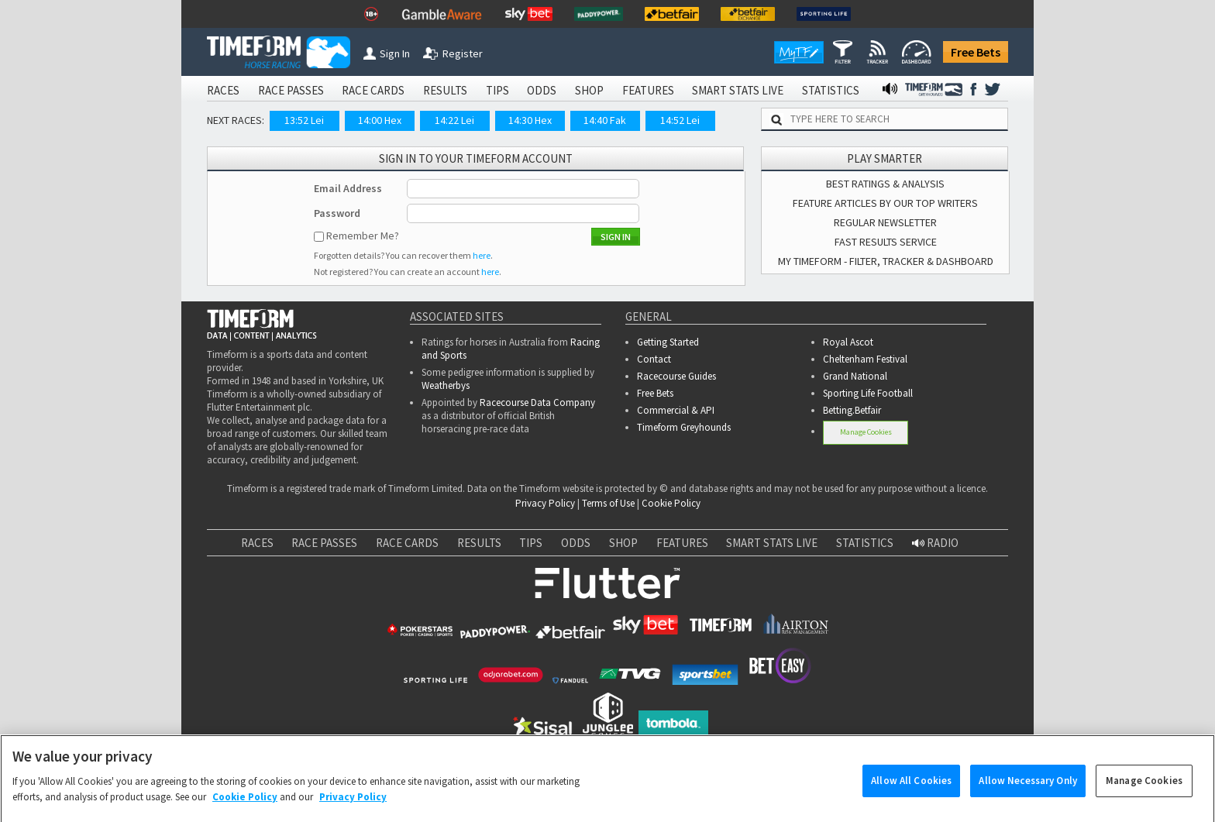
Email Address (348, 188)
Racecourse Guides (676, 376)
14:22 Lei (454, 120)
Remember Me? (362, 235)
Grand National (855, 376)
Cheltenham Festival (865, 359)
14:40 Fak (604, 120)
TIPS (497, 90)
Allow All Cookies (911, 791)
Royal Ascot (848, 342)
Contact (654, 359)
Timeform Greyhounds (684, 427)
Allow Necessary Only (1028, 791)
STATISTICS (830, 90)
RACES (223, 90)
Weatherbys (446, 385)
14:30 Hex (530, 120)
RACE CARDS (373, 90)
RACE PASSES (291, 90)
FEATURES (648, 90)
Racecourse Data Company (537, 402)
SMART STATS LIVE (737, 90)
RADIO (935, 542)
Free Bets (975, 52)
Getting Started (668, 342)
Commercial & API (675, 410)
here (481, 255)
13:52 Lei (304, 120)
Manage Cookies (866, 432)
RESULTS (445, 90)
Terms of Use (608, 503)
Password (337, 213)
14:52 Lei (680, 120)
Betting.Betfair (852, 410)
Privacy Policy (545, 503)
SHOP (589, 90)
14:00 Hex (379, 120)
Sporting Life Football (868, 393)
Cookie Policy (671, 503)
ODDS (541, 90)
